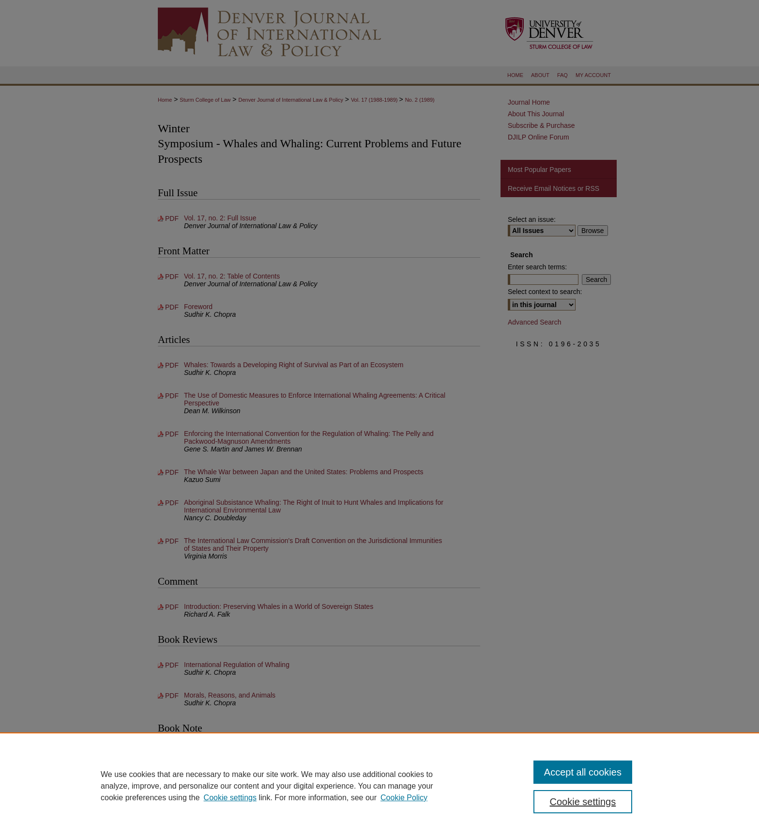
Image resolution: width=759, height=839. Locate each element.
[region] (379, 785)
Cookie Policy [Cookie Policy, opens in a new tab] (403, 797)
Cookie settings (230, 797)
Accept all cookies (583, 772)
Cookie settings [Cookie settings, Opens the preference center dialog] (583, 801)
